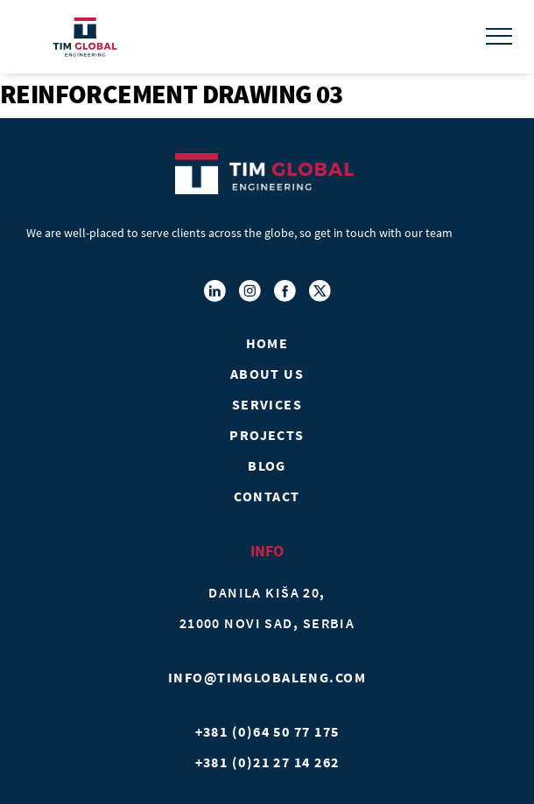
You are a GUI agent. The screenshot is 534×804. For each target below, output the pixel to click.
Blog (267, 465)
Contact (266, 496)
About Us (267, 373)
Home (267, 343)
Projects (267, 435)
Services (267, 404)
